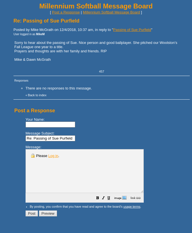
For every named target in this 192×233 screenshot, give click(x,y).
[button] (111, 207)
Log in (53, 156)
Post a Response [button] (66, 12)
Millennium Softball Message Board (111, 12)
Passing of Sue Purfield (132, 30)
